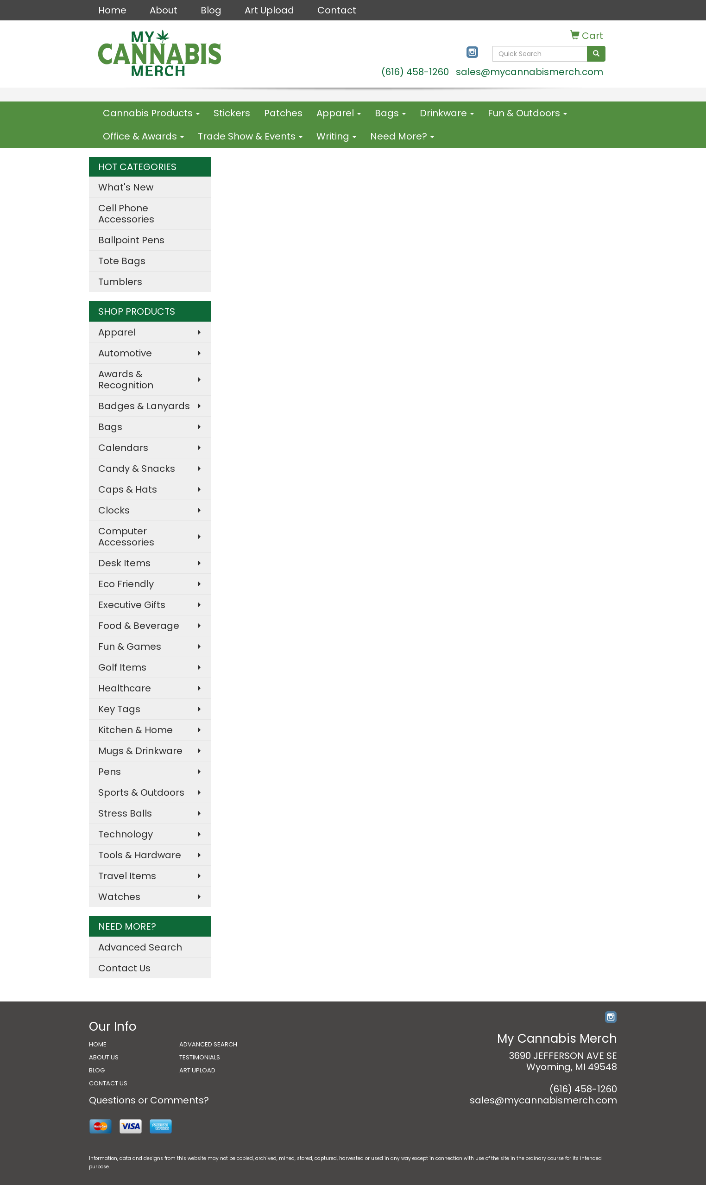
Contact (336, 10)
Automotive (125, 353)
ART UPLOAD (197, 1070)
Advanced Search (140, 947)
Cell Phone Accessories (126, 214)
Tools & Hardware (139, 855)
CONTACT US (108, 1083)
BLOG (97, 1070)
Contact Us (124, 968)
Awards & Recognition (125, 380)
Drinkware (447, 113)
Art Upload (269, 10)
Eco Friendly (126, 583)
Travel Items (127, 875)
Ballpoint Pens (131, 240)
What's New (125, 187)
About (163, 10)
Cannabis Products (151, 113)
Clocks (114, 510)
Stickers (232, 113)
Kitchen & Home (135, 729)
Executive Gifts (131, 604)
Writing (336, 136)
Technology (125, 834)
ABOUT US (104, 1057)
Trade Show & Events (250, 136)
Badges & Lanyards (144, 405)
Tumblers (120, 281)
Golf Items (122, 667)
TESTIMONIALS (199, 1057)
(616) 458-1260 (415, 71)
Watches (119, 896)
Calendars (123, 447)
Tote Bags (121, 260)
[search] (596, 54)
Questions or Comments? (149, 1100)
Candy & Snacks (136, 468)
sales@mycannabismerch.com (529, 71)
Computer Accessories (126, 537)
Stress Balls (125, 813)
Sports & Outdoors (141, 792)
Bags (390, 113)
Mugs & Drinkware (140, 750)
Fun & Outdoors (527, 113)
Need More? (402, 136)
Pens (109, 771)
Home (112, 10)
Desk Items (124, 563)
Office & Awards (143, 136)
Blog (211, 10)
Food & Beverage (138, 625)
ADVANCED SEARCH (208, 1044)
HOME (98, 1044)
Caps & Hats (127, 489)
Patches (283, 113)
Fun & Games (129, 646)
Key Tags (119, 709)
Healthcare (124, 688)
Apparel (338, 113)
